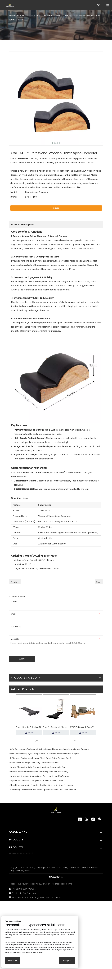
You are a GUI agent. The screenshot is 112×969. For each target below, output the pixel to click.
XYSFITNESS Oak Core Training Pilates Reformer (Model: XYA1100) (83, 727)
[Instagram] (93, 819)
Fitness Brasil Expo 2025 (21, 853)
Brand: (13, 196)
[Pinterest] (99, 819)
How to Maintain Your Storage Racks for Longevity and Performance (40, 776)
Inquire (56, 207)
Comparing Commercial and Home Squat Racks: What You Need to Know (43, 789)
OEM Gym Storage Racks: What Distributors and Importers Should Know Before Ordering (49, 749)
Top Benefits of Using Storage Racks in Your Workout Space (36, 780)
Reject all (12, 961)
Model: (13, 192)
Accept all (67, 961)
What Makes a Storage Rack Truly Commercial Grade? (34, 762)
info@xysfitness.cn (27, 893)
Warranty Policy (22, 870)
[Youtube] (86, 819)
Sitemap (86, 867)
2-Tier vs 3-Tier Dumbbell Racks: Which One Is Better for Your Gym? (40, 758)
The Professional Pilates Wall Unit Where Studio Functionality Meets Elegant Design (56, 727)
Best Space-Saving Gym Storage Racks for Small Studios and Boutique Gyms (44, 753)
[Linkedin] (80, 819)
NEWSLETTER (56, 877)
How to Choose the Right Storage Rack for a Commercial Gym (38, 767)
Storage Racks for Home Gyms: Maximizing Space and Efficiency (39, 771)
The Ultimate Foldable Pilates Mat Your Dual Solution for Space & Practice (29, 727)
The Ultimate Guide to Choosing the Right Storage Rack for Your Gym (41, 785)
